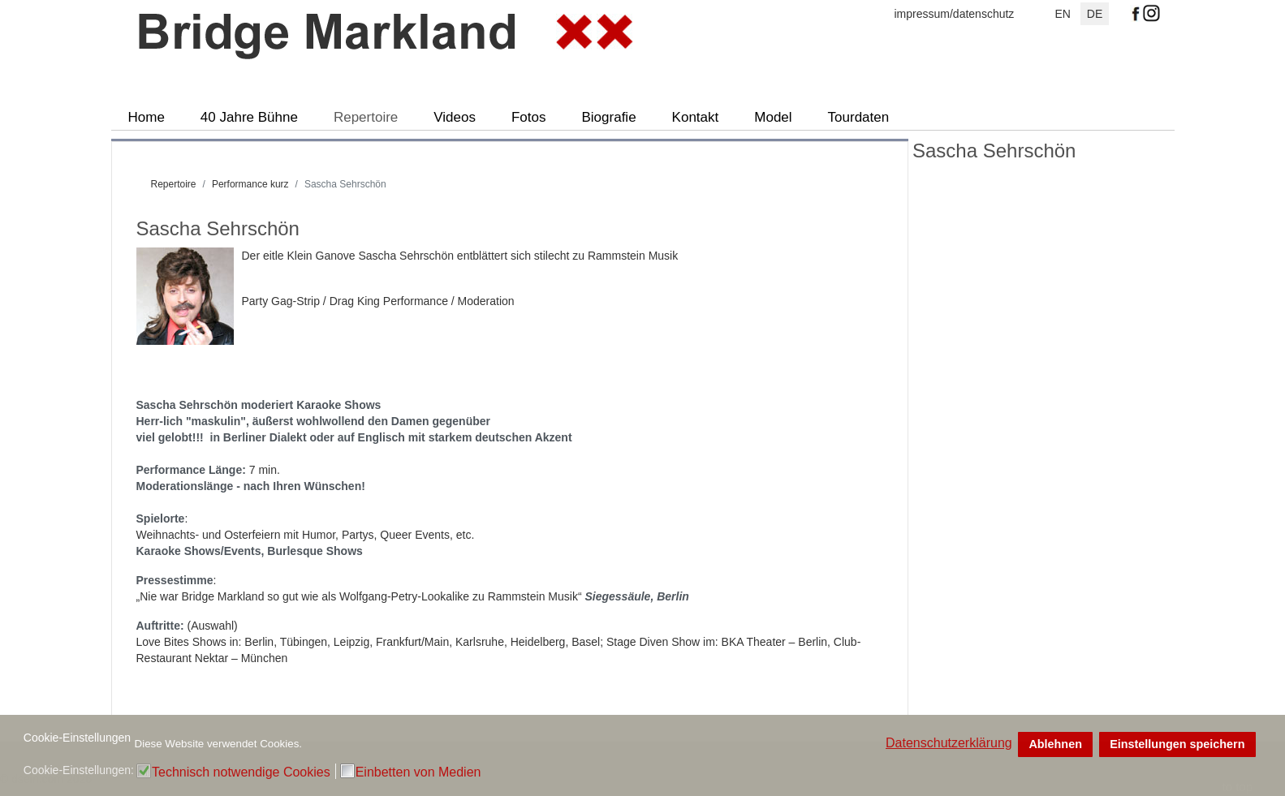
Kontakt (695, 117)
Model (772, 117)
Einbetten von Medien (418, 772)
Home (146, 117)
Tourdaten (859, 117)
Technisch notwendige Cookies (241, 772)
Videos (454, 117)
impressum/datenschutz (955, 13)
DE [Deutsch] (1094, 13)
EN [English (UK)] (1063, 13)
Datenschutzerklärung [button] (949, 743)
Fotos (528, 117)
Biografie (609, 117)
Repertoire (366, 117)
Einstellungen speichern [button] (1177, 744)
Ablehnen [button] (1055, 744)
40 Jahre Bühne (249, 117)
